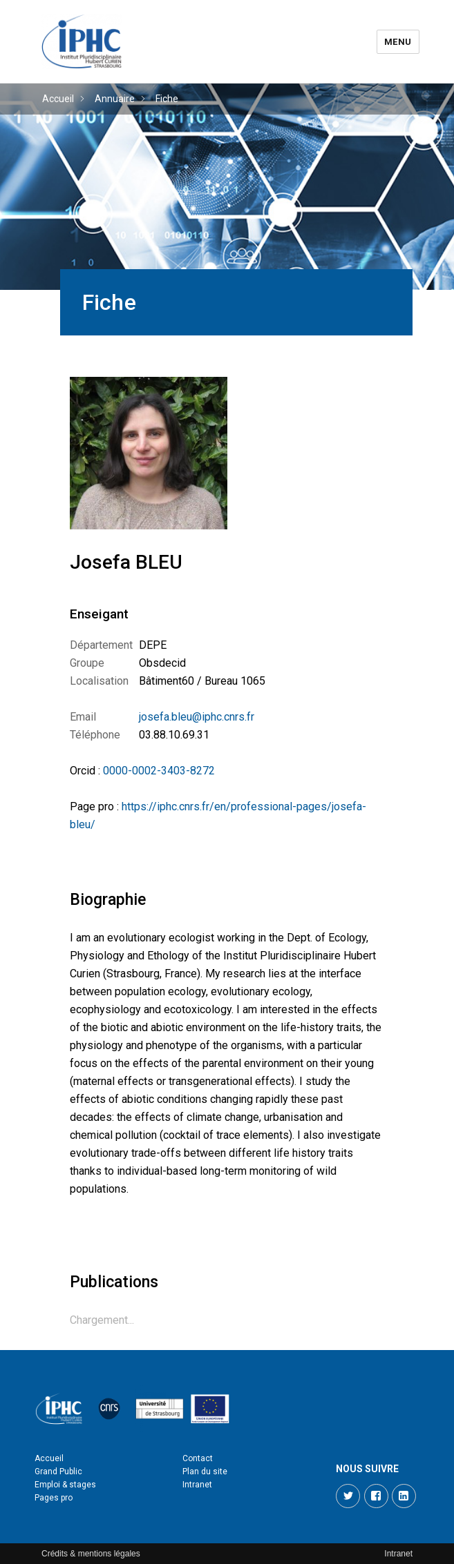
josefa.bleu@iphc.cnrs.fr (196, 716)
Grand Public (58, 1471)
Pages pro (54, 1498)
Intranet (197, 1484)
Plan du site (204, 1471)
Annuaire (115, 98)
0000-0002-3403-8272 (159, 770)
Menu (398, 42)
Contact (197, 1458)
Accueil (58, 98)
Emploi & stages (65, 1484)
